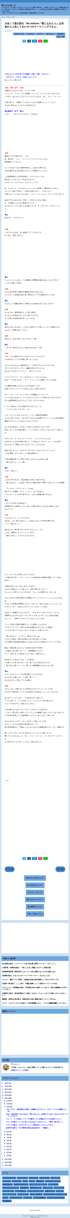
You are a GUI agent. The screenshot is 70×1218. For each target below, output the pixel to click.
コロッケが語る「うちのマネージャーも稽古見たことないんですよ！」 (31, 1125)
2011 (7, 1165)
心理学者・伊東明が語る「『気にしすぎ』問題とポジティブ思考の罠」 (27, 967)
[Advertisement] (35, 57)
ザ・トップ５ (58, 1187)
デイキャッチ (21, 1178)
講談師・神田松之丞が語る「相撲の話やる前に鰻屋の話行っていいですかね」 (29, 999)
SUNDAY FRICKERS (20, 1184)
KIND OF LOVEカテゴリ (35, 878)
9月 (7, 1131)
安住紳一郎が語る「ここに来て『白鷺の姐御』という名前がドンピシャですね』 (30, 983)
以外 (30, 1181)
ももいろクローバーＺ (51, 1181)
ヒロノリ (16, 1064)
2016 (7, 1092)
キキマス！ (40, 34)
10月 (8, 1107)
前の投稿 (60, 869)
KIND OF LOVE (19, 34)
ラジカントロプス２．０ (34, 1191)
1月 (7, 1155)
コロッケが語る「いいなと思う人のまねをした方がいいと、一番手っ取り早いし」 (35, 1122)
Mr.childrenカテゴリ (35, 885)
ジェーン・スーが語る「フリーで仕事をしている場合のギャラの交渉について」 (34, 1119)
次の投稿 (9, 869)
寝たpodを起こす (8, 5)
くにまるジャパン (15, 1197)
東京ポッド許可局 (35, 1194)
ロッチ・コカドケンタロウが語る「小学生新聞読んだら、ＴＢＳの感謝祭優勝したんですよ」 (35, 1003)
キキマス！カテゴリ (35, 892)
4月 (7, 1146)
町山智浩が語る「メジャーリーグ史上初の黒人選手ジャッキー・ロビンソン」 (29, 963)
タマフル (5, 1181)
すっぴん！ (27, 1197)
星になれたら (50, 34)
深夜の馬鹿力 (6, 1184)
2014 (7, 1098)
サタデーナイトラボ (8, 1194)
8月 (7, 1134)
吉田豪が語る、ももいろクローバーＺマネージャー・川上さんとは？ (26, 975)
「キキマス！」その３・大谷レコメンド (20, 77)
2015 (7, 1095)
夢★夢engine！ (34, 1187)
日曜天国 (38, 1181)
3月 (7, 1149)
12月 (8, 1101)
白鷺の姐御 (23, 1187)
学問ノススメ (47, 1187)
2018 (7, 1086)
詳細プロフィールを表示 (20, 1070)
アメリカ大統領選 (39, 1197)
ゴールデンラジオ (8, 1178)
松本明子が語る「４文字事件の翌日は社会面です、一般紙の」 (28, 1128)
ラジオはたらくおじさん (10, 1187)
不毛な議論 (6, 1201)
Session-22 (43, 1178)
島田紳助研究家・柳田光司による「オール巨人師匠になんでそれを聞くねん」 (29, 971)
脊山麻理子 (60, 34)
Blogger (38, 1210)
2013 (7, 1159)
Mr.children (30, 34)
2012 (7, 1162)
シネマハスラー (7, 1191)
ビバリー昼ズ (52, 1184)
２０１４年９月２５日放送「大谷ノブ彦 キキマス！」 (30, 74)
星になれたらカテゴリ (35, 899)
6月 (7, 1140)
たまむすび (32, 1178)
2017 (7, 1089)
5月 (7, 1143)
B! (34, 41)
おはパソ (58, 1191)
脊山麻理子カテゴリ (35, 907)
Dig (24, 1181)
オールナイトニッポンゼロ (54, 1197)
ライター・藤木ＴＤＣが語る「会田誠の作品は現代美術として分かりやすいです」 (31, 979)
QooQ (38, 1217)
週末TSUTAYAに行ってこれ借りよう (54, 1194)
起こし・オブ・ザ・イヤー (37, 1184)
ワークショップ (22, 1194)
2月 (7, 1152)
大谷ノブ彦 (60, 36)
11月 (8, 1104)
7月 (7, 1137)
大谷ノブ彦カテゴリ (35, 914)
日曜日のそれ (49, 1191)
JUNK (4, 1197)
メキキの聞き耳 (19, 1191)
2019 (7, 1083)
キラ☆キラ (15, 1181)
